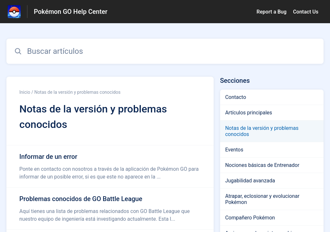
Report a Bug (271, 12)
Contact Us (305, 12)
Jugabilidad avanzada (250, 181)
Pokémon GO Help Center (70, 11)
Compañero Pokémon (250, 218)
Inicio (24, 92)
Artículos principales (248, 113)
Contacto (235, 97)
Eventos (234, 150)
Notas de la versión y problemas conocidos (262, 131)
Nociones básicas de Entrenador (262, 165)
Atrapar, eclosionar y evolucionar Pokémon (262, 199)
